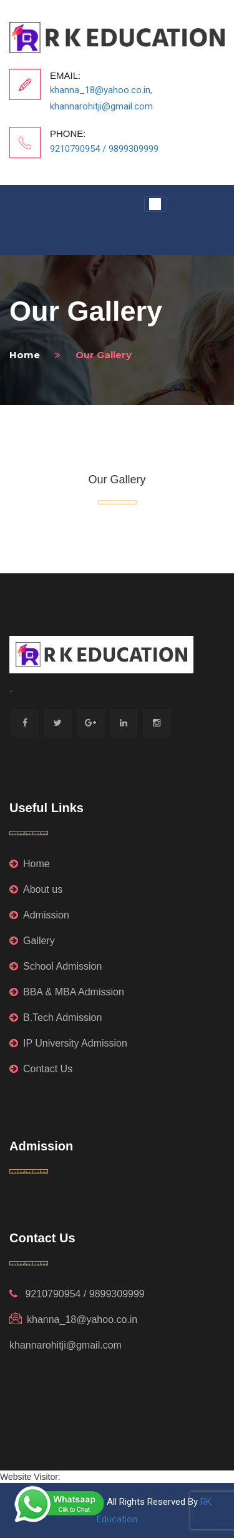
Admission (39, 915)
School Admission (55, 966)
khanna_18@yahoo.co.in (100, 90)
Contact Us (40, 1068)
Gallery (32, 940)
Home (29, 863)
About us (35, 889)
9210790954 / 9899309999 (104, 148)
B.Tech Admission (55, 1017)
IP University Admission (68, 1043)
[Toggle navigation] (155, 204)
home (24, 355)
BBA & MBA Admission (66, 992)
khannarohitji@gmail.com (101, 106)
